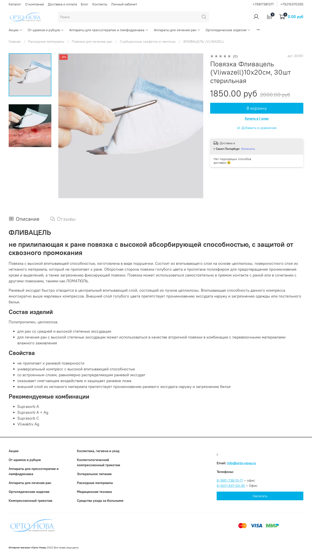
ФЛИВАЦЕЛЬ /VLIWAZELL (203, 41)
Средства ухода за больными (100, 500)
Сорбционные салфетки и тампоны (148, 41)
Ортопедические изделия (228, 30)
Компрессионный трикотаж (30, 500)
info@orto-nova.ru (241, 463)
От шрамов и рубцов (46, 30)
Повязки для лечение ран (92, 41)
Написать (260, 496)
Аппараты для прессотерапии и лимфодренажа (108, 30)
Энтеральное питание (94, 474)
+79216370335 (291, 4)
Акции (16, 30)
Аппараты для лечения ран (177, 30)
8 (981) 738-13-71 (230, 480)
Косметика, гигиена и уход (98, 451)
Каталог (15, 4)
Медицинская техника (94, 491)
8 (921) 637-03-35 (231, 485)
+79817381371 (263, 4)
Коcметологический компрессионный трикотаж (98, 462)
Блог (84, 4)
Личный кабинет (124, 4)
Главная (15, 41)
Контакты (99, 4)
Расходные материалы (46, 41)
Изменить (248, 149)
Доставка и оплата (62, 4)
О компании (34, 4)
